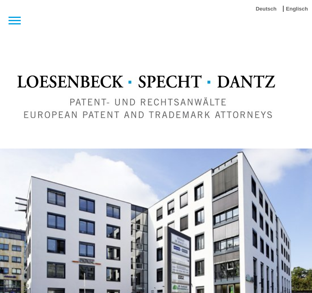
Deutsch (266, 9)
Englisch (297, 9)
